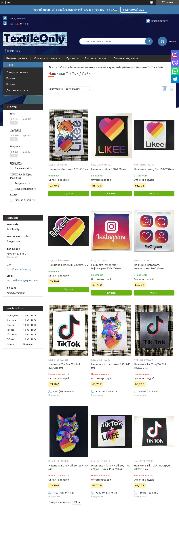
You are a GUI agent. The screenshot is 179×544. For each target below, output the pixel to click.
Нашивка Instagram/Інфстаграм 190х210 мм (149, 266)
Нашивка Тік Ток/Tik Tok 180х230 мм (150, 366)
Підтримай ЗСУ (133, 9)
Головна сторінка (16, 58)
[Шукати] (149, 41)
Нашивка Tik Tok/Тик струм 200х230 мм (152, 467)
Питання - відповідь (126, 58)
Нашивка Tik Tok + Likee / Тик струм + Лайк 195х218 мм (110, 467)
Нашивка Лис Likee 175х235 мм (68, 169)
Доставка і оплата (95, 58)
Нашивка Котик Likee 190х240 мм (110, 366)
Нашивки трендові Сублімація (115, 67)
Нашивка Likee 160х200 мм (108, 169)
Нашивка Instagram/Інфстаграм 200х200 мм (106, 266)
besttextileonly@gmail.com (22, 280)
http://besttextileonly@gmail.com (21, 269)
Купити (68, 193)
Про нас (71, 58)
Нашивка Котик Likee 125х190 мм (67, 467)
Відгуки (11, 84)
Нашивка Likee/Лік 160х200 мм (154, 169)
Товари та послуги (17, 72)
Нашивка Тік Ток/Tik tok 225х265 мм (64, 366)
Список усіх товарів (46, 58)
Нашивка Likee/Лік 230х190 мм (68, 264)
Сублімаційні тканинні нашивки (76, 67)
